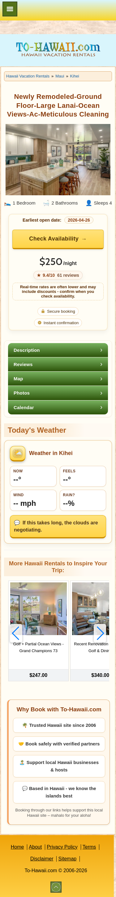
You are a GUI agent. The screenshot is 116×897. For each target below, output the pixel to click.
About (35, 847)
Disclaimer (42, 858)
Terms (89, 847)
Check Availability (54, 239)
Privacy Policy (62, 847)
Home (17, 847)
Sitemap (67, 858)
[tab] (58, 350)
